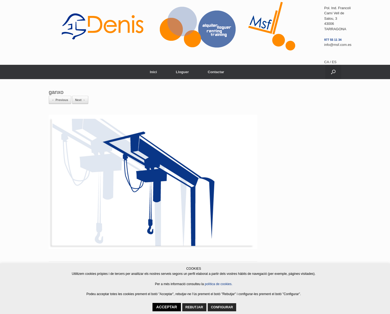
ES (334, 62)
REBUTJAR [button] (194, 307)
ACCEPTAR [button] (166, 307)
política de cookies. (218, 284)
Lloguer (182, 72)
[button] (333, 72)
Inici (153, 72)
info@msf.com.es (338, 45)
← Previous (60, 100)
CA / (328, 62)
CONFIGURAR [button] (222, 307)
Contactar (216, 72)
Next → (80, 100)
